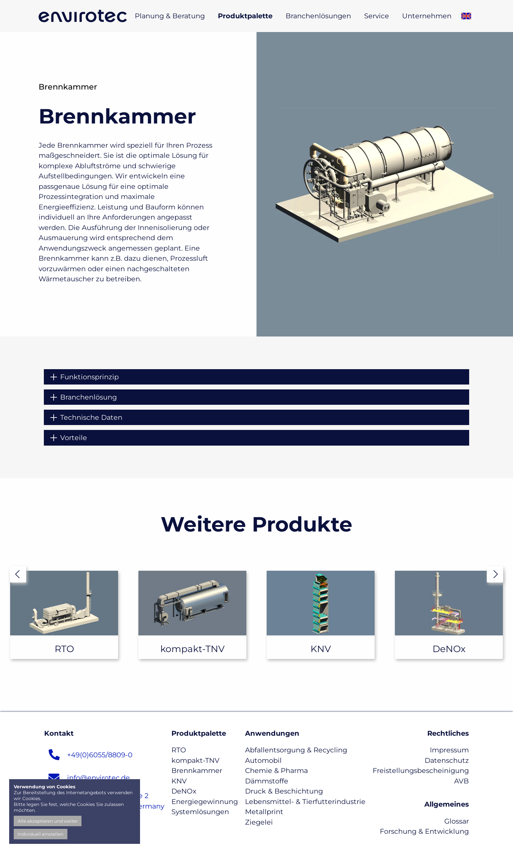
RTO (178, 750)
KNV (179, 781)
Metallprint (264, 812)
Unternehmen (426, 16)
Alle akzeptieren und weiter (48, 821)
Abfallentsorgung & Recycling (296, 750)
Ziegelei (259, 822)
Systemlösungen (200, 812)
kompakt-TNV (195, 760)
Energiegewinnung (204, 801)
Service (376, 16)
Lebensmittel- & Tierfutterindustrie (305, 801)
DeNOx (183, 791)
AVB (461, 781)
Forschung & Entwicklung (424, 831)
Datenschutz (447, 760)
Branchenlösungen (318, 16)
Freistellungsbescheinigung (421, 770)
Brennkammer (196, 770)
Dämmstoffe (266, 781)
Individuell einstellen (40, 834)
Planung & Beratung (170, 16)
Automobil (263, 760)
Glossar (456, 821)
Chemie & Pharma (276, 770)
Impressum (449, 750)
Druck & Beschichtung (284, 791)
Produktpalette (245, 16)
